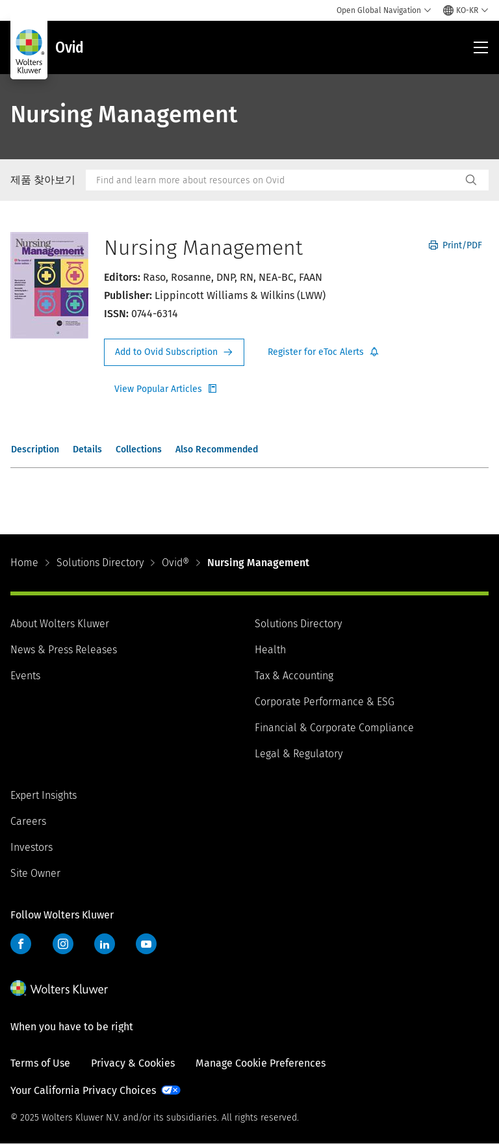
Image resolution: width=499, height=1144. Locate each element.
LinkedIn (104, 943)
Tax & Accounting (294, 676)
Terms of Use (40, 1063)
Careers (28, 821)
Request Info (174, 352)
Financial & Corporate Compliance (334, 728)
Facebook (20, 943)
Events (25, 676)
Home (24, 562)
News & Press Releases (63, 650)
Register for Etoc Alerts (323, 352)
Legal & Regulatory (298, 754)
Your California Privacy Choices (83, 1090)
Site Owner (35, 873)
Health (270, 650)
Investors (31, 847)
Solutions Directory (100, 562)
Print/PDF (455, 245)
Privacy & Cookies (133, 1063)
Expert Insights (43, 795)
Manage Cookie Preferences (261, 1063)
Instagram (63, 943)
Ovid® (175, 562)
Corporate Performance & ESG (324, 702)
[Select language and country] (466, 10)
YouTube (146, 943)
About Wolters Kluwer (59, 624)
